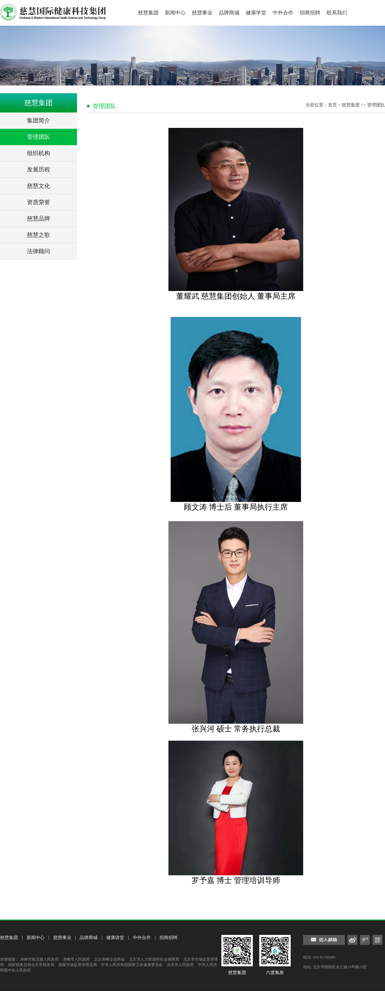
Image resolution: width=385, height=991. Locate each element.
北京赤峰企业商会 (109, 959)
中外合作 (283, 12)
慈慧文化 (38, 186)
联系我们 (337, 12)
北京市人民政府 (180, 964)
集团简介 (38, 120)
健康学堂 (256, 12)
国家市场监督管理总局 (77, 964)
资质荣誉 (38, 202)
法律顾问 (38, 251)
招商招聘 (310, 12)
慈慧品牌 (38, 218)
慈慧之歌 (38, 235)
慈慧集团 (148, 12)
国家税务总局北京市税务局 (31, 964)
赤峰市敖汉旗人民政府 (39, 959)
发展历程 (38, 169)
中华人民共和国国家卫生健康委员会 (132, 964)
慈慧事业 (202, 12)
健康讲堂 (115, 937)
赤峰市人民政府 (76, 959)
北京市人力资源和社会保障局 (154, 959)
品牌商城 (229, 12)
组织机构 (38, 153)
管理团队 (38, 137)
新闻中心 (175, 12)
